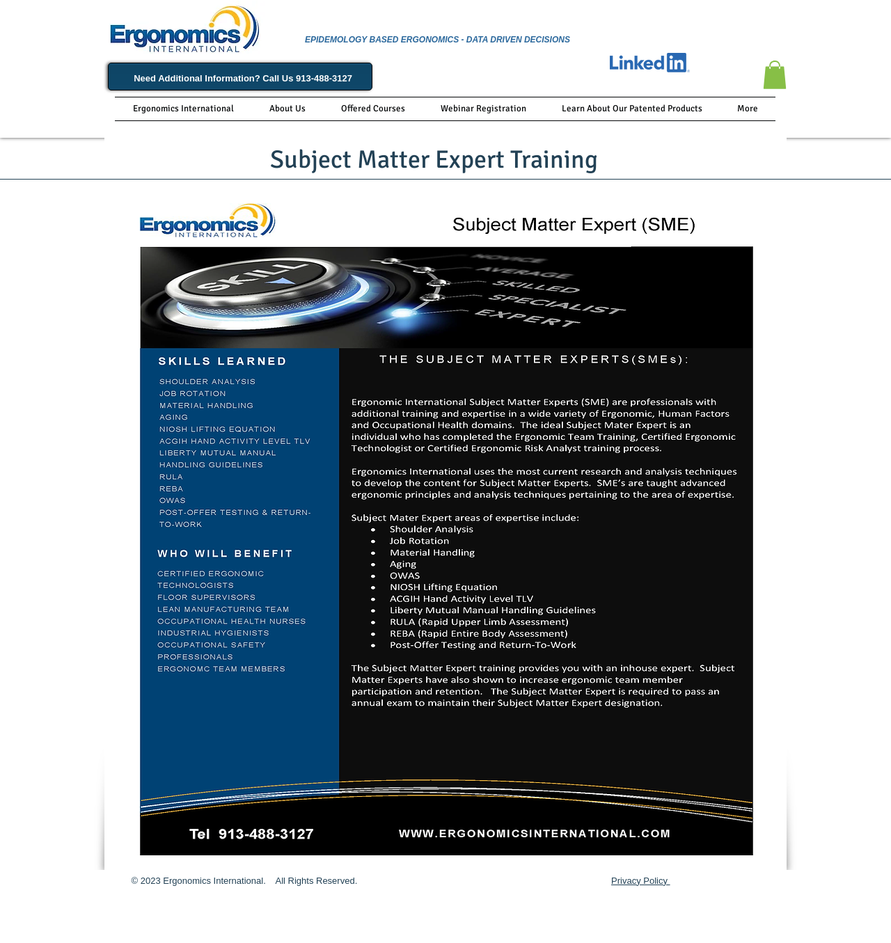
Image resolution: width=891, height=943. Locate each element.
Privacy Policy (640, 880)
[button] (775, 75)
